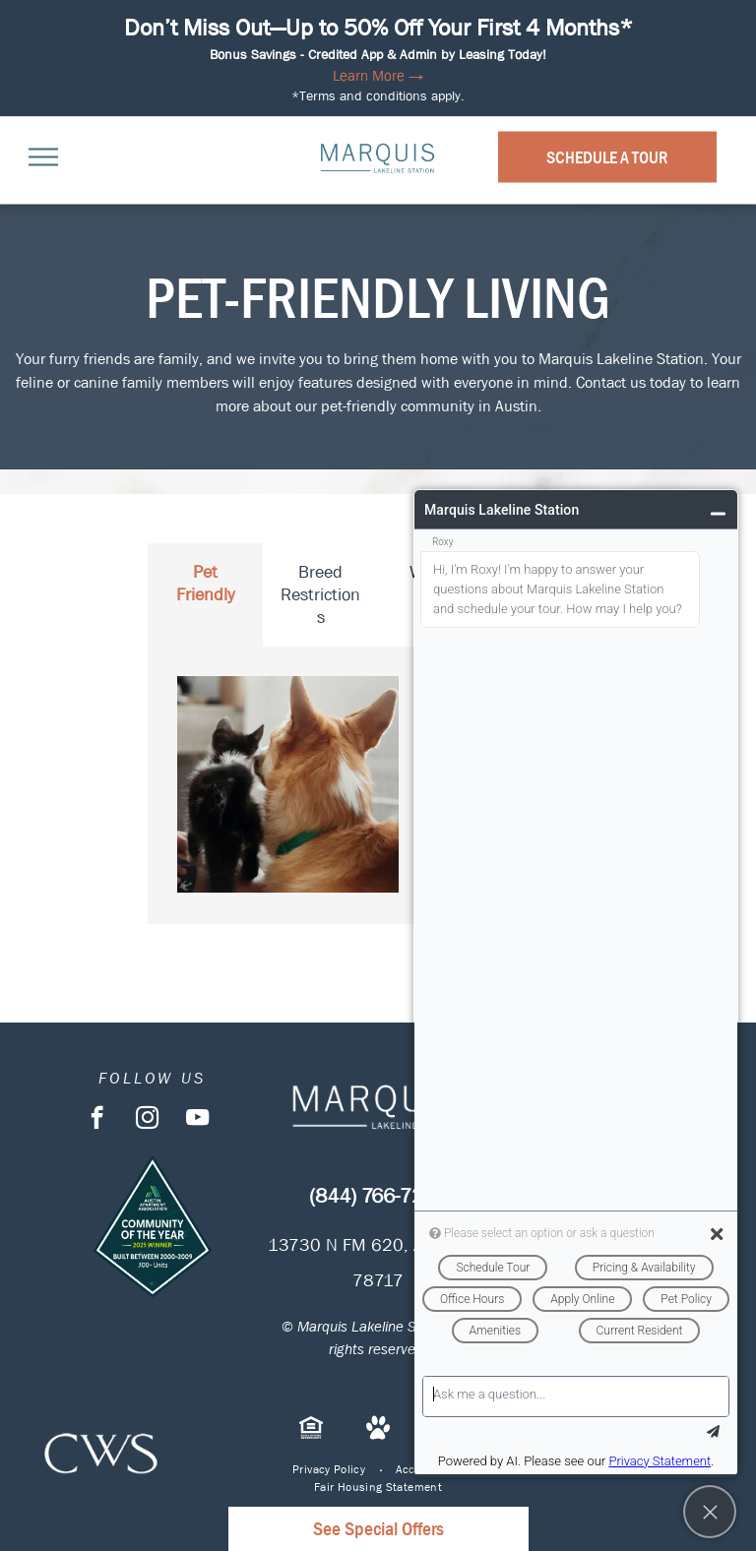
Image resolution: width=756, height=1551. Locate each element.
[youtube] (197, 1120)
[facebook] (97, 1120)
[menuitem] (329, 1469)
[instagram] (147, 1120)
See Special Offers (378, 1529)
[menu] (43, 156)
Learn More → (378, 76)
